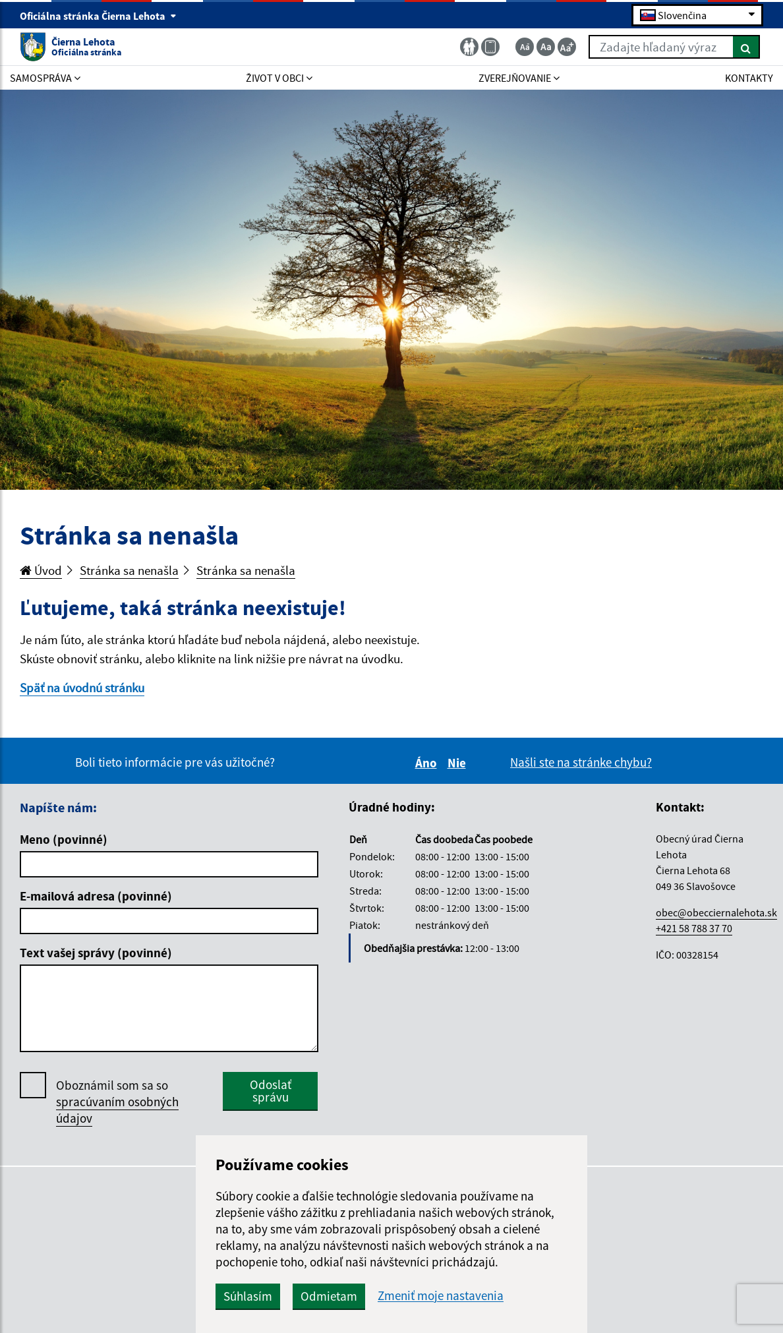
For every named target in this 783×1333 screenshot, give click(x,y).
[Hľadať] (746, 47)
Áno (428, 763)
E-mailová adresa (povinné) (96, 896)
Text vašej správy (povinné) (96, 953)
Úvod (41, 570)
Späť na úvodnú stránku (82, 688)
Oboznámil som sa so (117, 1102)
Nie (459, 763)
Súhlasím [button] (247, 1296)
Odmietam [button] (329, 1296)
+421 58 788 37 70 (694, 928)
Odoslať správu (270, 1091)
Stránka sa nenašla (129, 570)
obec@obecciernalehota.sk (716, 912)
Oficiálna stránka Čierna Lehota (98, 15)
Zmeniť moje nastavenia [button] (441, 1295)
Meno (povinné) (63, 839)
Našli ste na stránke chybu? (581, 762)
